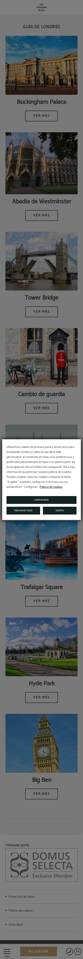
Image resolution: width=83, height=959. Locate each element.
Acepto (60, 510)
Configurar (41, 500)
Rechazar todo (23, 510)
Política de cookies (51, 487)
